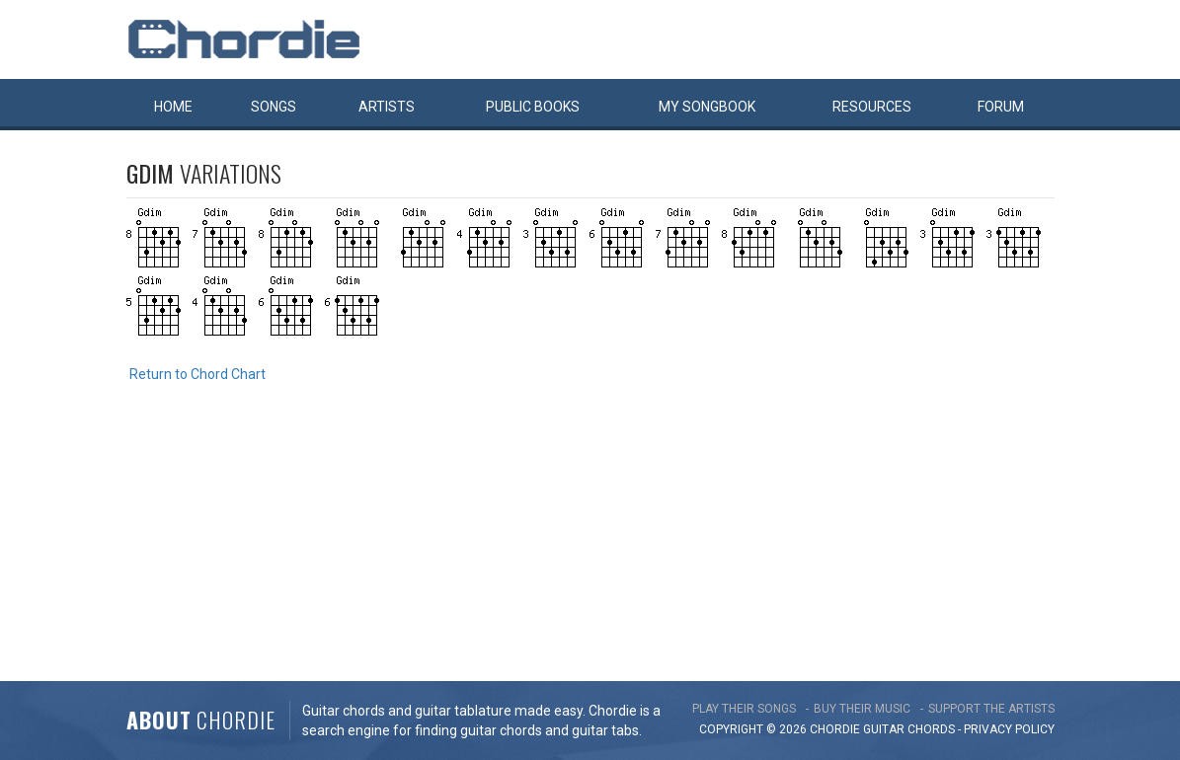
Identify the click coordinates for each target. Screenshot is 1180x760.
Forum (1001, 106)
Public (533, 106)
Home (173, 106)
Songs (273, 106)
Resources (871, 106)
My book (707, 106)
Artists (386, 106)
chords (931, 729)
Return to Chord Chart (197, 374)
